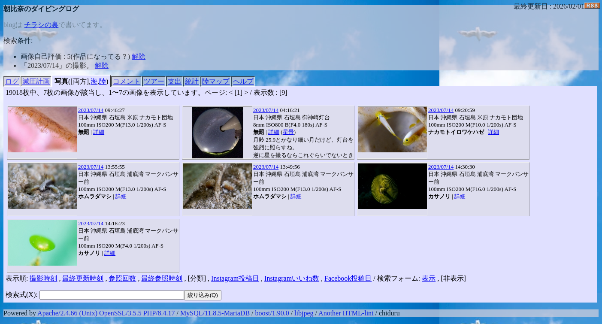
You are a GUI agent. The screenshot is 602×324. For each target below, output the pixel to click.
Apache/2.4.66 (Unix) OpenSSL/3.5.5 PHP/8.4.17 (106, 313)
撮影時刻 (43, 278)
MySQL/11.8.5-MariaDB (215, 313)
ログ (12, 81)
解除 (138, 56)
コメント (126, 81)
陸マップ (216, 81)
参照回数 (122, 278)
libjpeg (303, 313)
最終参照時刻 (161, 278)
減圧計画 (36, 81)
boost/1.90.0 (272, 313)
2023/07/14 (90, 110)
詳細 (98, 132)
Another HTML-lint (345, 313)
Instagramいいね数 (291, 278)
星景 (288, 132)
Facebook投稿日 (348, 278)
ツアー (154, 81)
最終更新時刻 (82, 278)
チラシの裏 (41, 24)
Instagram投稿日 (235, 278)
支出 (175, 81)
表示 (429, 278)
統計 (192, 81)
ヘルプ (243, 81)
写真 (61, 81)
